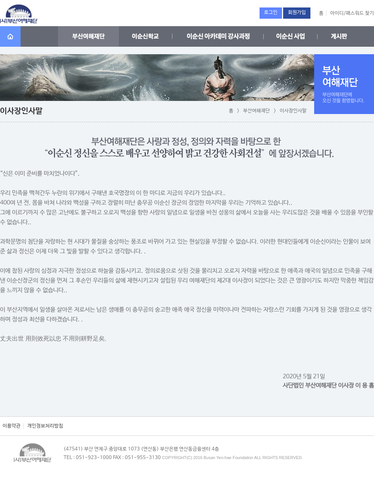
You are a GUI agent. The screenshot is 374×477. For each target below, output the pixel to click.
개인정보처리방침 (45, 426)
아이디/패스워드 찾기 (352, 13)
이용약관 (12, 426)
